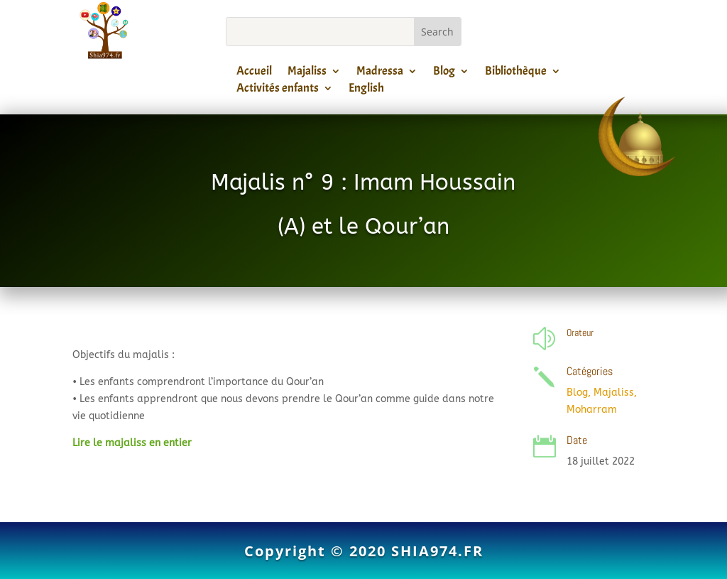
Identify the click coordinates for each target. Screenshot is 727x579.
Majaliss (307, 73)
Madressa (379, 73)
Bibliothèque (516, 73)
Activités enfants (277, 90)
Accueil (254, 73)
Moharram (592, 410)
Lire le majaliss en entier (132, 443)
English (366, 90)
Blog (444, 73)
